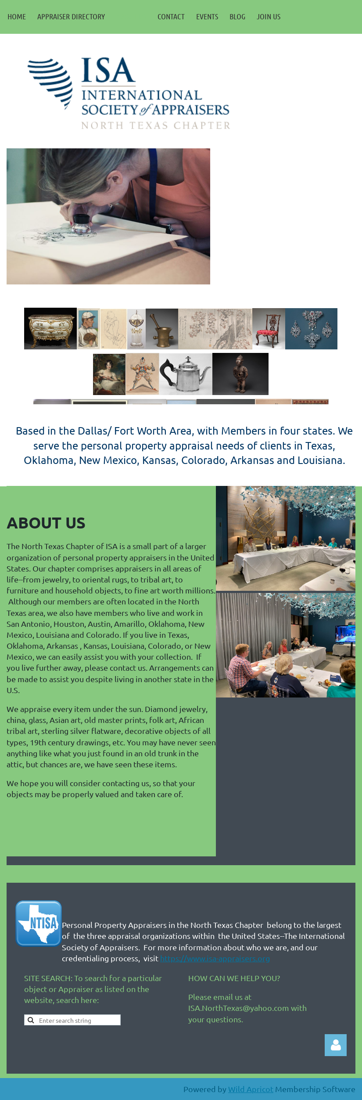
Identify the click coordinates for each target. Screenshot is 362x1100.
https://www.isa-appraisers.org (215, 958)
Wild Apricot (250, 1088)
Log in (336, 1045)
